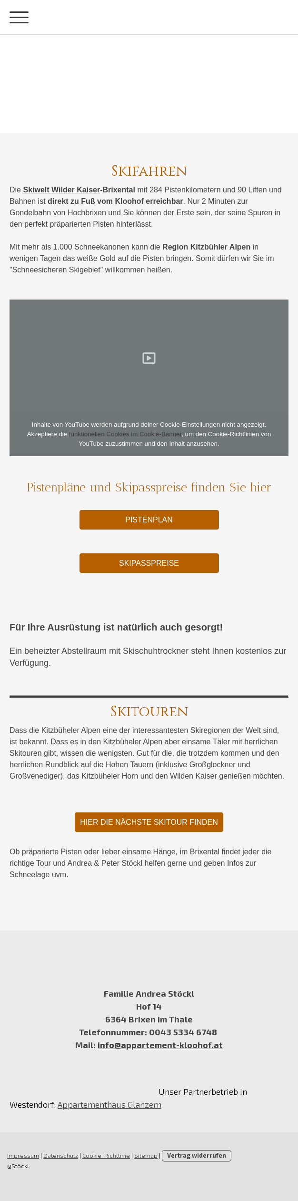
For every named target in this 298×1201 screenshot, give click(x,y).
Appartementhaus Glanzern (109, 1104)
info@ (109, 1045)
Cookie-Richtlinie (106, 1155)
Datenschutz (60, 1155)
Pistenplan (149, 520)
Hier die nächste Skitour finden (149, 822)
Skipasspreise (149, 563)
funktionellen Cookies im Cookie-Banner (125, 434)
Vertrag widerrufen (196, 1155)
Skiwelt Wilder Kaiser (61, 190)
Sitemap (146, 1155)
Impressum (23, 1155)
